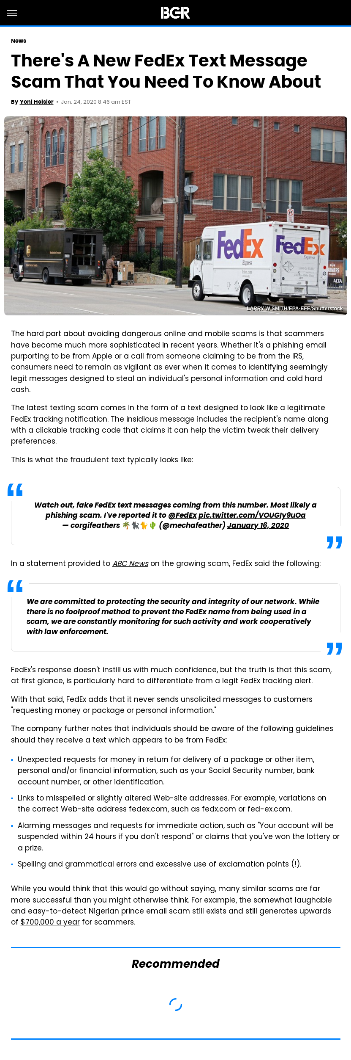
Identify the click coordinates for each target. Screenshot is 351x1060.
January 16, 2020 (258, 526)
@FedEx (182, 516)
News (18, 40)
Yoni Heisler (37, 101)
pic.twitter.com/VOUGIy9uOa (252, 516)
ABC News (130, 564)
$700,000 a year (50, 923)
